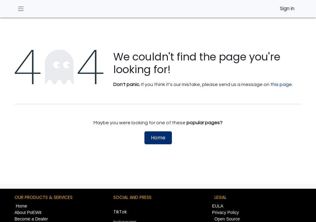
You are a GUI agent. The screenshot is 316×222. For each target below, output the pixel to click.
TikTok (120, 212)
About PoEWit (28, 212)
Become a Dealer (31, 218)
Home (158, 137)
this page (281, 84)
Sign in (287, 8)
